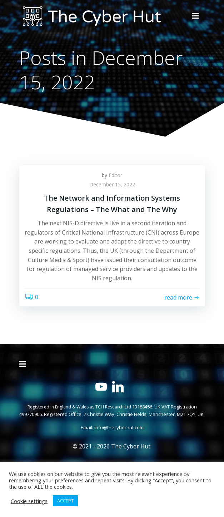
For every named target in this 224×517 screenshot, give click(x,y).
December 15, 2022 (112, 184)
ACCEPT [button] (65, 500)
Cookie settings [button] (29, 501)
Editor (115, 175)
